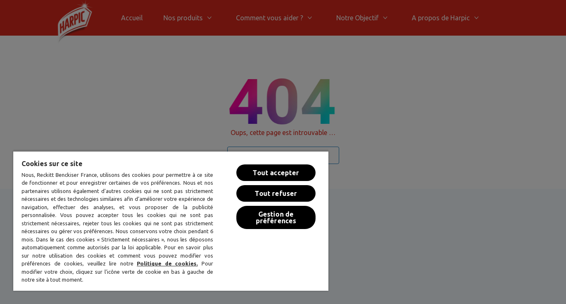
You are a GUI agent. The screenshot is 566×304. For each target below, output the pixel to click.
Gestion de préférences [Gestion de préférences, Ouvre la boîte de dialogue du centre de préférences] (276, 217)
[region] (170, 221)
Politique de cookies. (167, 263)
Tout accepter (276, 172)
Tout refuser (276, 193)
